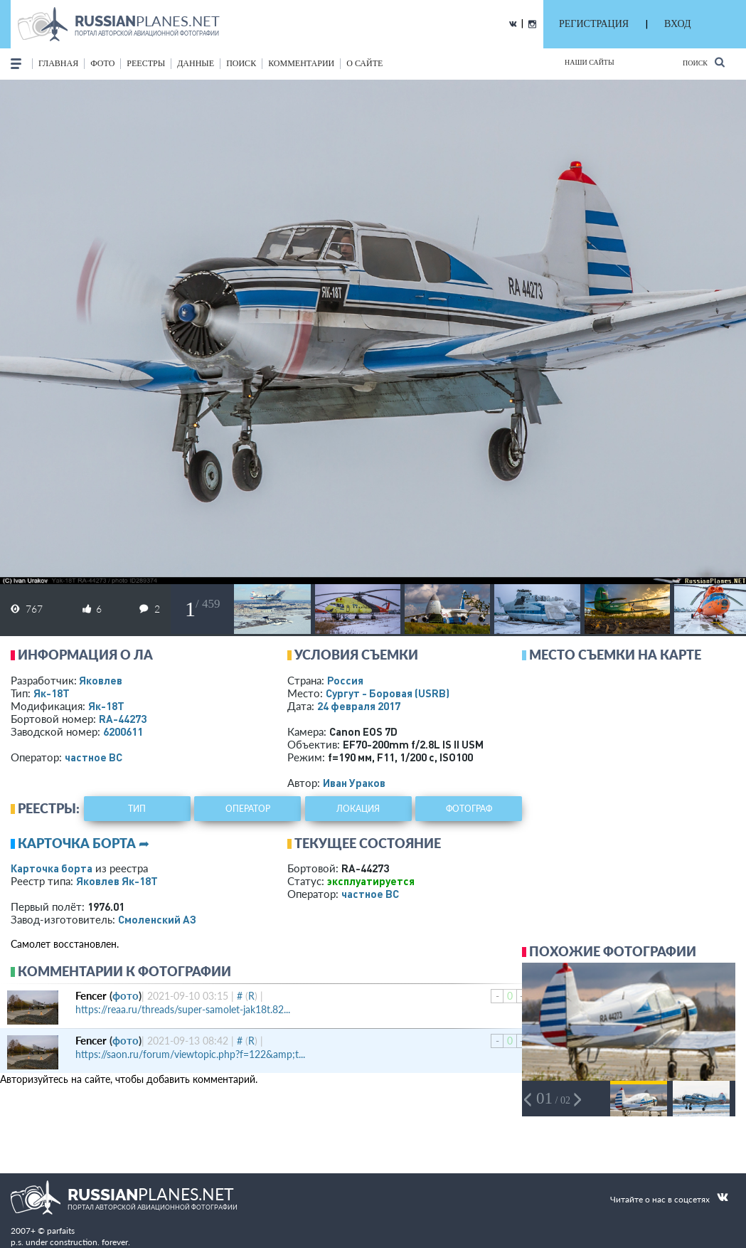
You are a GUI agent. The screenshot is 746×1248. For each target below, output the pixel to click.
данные (195, 63)
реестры (146, 63)
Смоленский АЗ (157, 919)
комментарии (301, 63)
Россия (345, 680)
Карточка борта (51, 868)
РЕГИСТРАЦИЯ (594, 23)
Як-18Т (51, 693)
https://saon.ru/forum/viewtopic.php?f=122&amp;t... (190, 1054)
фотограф (469, 808)
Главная (58, 63)
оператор (247, 808)
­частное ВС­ (93, 757)
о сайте (364, 63)
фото (102, 63)
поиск (241, 63)
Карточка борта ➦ (83, 843)
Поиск (704, 62)
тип (137, 808)
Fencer (91, 995)
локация (358, 808)
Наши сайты (589, 62)
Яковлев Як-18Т (117, 880)
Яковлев (100, 680)
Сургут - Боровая (387, 693)
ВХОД (677, 23)
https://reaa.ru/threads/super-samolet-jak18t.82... (182, 1009)
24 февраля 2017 (358, 705)
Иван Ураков (354, 782)
